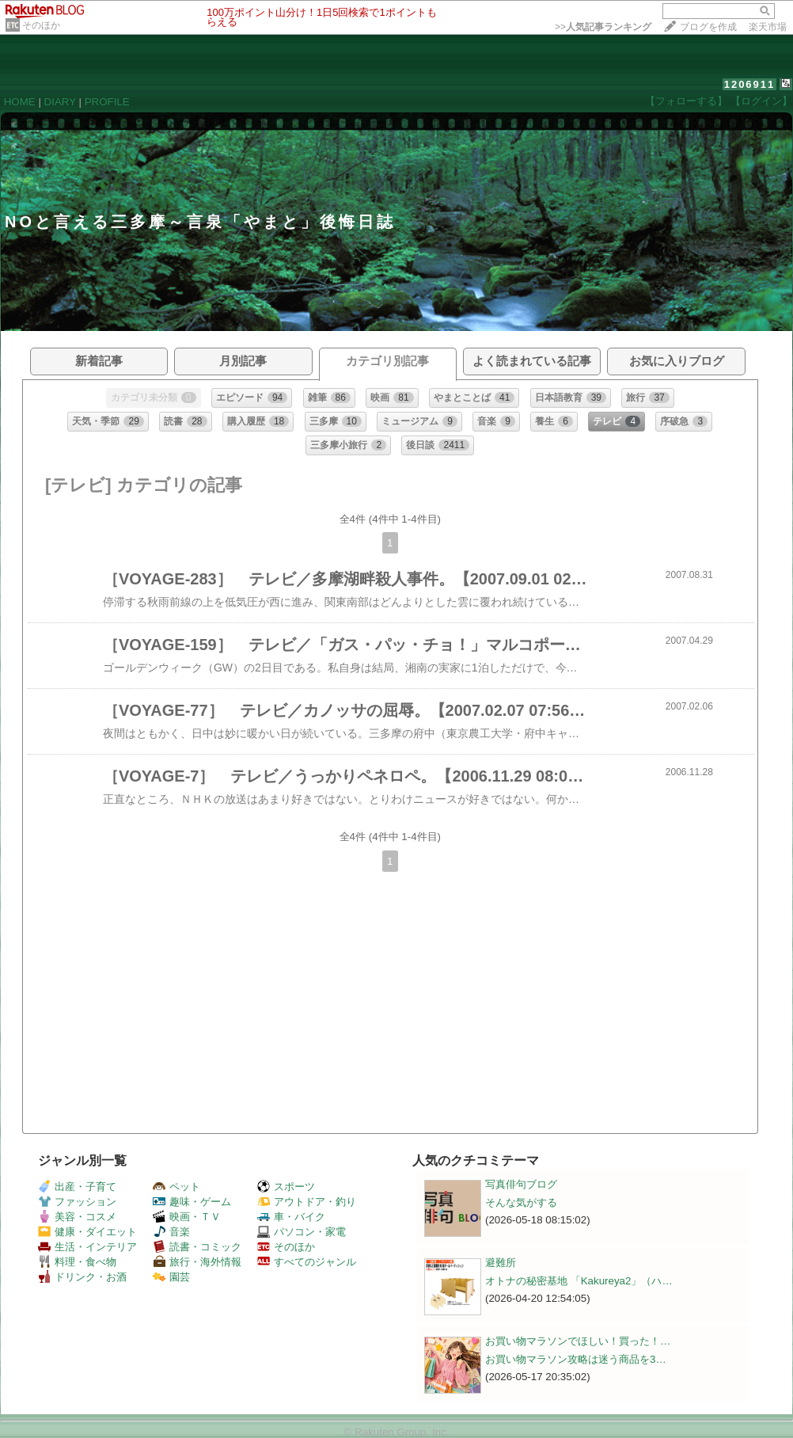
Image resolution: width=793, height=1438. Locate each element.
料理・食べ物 (77, 1262)
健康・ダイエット (87, 1232)
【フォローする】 (686, 101)
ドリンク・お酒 (82, 1277)
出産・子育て (77, 1187)
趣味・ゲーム (192, 1202)
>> (603, 26)
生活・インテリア (87, 1247)
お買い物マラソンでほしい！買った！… (577, 1341)
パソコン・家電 (301, 1232)
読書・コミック (197, 1247)
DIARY (60, 102)
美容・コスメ (77, 1217)
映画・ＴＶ (187, 1217)
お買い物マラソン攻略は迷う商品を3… (575, 1359)
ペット (176, 1187)
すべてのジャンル (306, 1262)
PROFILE (107, 102)
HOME (20, 102)
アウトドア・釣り (306, 1202)
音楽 (171, 1232)
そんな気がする (521, 1202)
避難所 (500, 1263)
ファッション (77, 1202)
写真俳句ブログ (521, 1184)
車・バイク (291, 1217)
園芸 (171, 1277)
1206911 (750, 84)
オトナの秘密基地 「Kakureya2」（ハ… (579, 1281)
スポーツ (286, 1187)
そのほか (41, 25)
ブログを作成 (708, 26)
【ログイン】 (761, 101)
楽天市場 (768, 26)
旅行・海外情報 (197, 1262)
